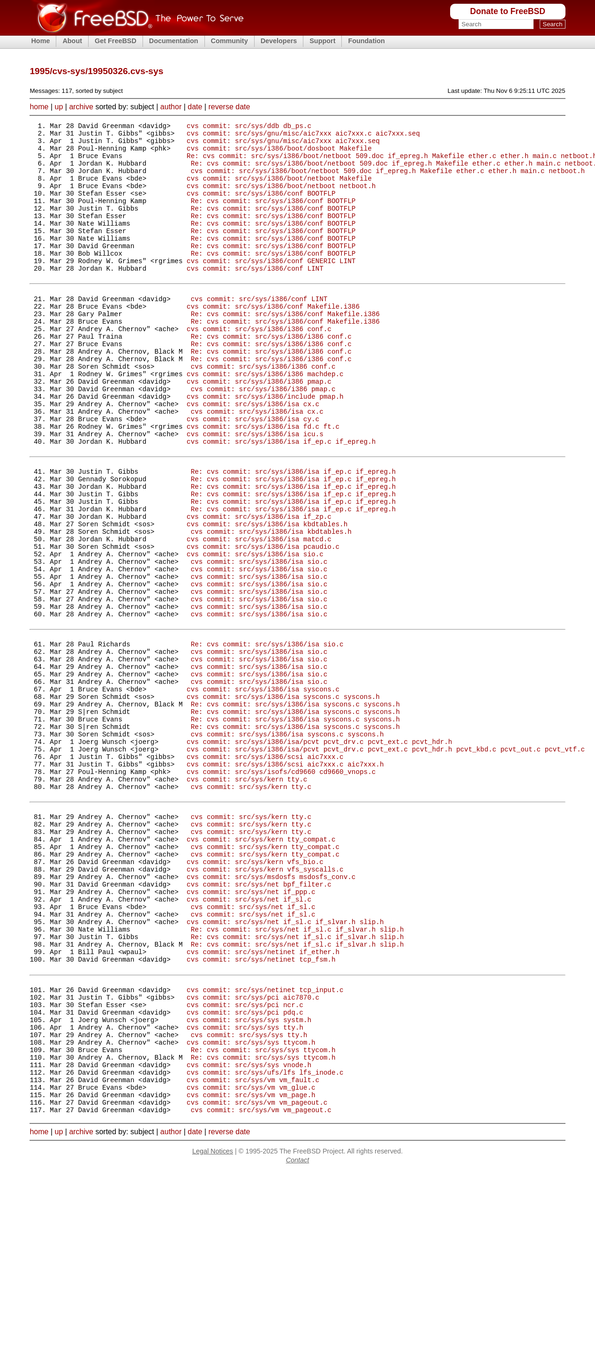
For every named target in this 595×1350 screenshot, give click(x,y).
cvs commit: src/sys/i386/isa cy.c (253, 473)
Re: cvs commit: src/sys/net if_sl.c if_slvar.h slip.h (297, 1075)
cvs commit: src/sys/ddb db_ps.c (249, 126)
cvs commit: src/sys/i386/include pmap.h (265, 446)
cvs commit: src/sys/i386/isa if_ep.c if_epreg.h (281, 500)
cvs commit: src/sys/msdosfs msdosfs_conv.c (271, 1013)
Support (322, 41)
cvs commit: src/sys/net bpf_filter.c (259, 1021)
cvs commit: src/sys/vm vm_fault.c (253, 1252)
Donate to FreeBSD (507, 11)
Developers (279, 41)
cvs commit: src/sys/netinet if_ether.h (263, 1102)
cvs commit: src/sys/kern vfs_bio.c (255, 995)
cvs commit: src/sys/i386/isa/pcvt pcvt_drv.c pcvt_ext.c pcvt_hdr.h (319, 853)
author (170, 107)
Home (40, 41)
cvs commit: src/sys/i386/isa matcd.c (259, 614)
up (59, 107)
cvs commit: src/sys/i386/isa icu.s (255, 491)
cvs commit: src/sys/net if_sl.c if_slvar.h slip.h (285, 1066)
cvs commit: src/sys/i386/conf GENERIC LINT (271, 287)
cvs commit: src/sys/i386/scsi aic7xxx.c (265, 871)
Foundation (366, 41)
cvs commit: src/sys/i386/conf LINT (255, 296)
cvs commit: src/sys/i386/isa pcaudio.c (263, 623)
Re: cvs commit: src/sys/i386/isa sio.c (267, 738)
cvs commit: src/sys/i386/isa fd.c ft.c (263, 482)
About (72, 41)
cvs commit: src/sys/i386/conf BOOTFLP (261, 207)
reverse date (229, 107)
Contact (297, 1338)
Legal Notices (212, 1330)
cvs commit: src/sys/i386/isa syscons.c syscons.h (283, 800)
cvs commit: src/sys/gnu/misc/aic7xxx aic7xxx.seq (283, 144)
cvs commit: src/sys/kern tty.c (247, 898)
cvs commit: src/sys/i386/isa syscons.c (263, 791)
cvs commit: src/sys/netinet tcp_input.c (265, 1145)
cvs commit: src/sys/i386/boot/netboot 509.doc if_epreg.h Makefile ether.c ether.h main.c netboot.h (388, 180)
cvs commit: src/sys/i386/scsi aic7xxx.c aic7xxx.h (285, 880)
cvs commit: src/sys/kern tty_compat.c (261, 968)
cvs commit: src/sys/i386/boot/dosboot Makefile (279, 153)
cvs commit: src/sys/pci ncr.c (245, 1163)
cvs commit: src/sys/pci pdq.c (245, 1172)
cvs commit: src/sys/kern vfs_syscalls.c (265, 1004)
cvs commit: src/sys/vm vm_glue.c (251, 1261)
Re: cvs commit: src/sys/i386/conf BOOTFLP (273, 216)
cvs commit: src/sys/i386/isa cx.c (253, 455)
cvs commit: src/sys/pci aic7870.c (253, 1154)
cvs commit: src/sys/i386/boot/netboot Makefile (279, 189)
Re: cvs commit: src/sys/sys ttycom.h (263, 1217)
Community (229, 41)
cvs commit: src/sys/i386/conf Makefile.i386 (273, 339)
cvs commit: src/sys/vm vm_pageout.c (257, 1279)
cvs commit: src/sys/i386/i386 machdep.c (265, 420)
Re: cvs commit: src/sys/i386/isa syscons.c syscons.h (295, 809)
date (195, 107)
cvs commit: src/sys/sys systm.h (249, 1181)
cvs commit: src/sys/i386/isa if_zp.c (259, 588)
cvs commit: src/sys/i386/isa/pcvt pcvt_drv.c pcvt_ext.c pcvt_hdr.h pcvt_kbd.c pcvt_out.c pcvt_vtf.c (386, 862)
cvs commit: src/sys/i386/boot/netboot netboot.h (281, 198)
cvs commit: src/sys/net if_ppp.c (251, 1030)
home (39, 107)
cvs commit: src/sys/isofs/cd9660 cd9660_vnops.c (281, 889)
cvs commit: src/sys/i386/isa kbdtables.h (267, 596)
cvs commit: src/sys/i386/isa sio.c (255, 632)
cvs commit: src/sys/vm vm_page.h (251, 1270)
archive (81, 107)
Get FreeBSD (115, 41)
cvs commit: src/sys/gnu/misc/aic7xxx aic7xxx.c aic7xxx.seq (303, 135)
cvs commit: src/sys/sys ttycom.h (251, 1208)
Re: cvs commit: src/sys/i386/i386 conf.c (271, 375)
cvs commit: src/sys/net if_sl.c (249, 1039)
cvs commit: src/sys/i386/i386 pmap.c (259, 429)
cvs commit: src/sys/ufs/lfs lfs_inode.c (265, 1243)
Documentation (173, 41)
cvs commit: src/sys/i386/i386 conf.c (259, 366)
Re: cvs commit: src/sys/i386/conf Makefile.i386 (285, 348)
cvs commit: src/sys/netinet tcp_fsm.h (261, 1111)
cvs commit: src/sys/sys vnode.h (249, 1234)
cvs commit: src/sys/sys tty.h (245, 1190)
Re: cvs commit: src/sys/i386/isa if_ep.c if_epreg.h (293, 534)
